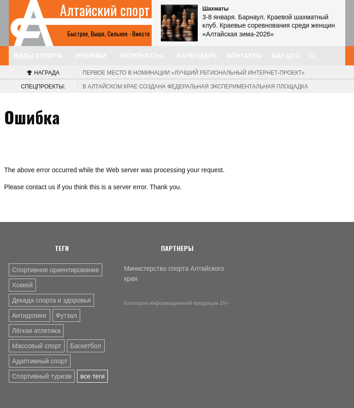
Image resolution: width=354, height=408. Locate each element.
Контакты (244, 55)
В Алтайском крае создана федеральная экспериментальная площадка (195, 86)
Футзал (66, 315)
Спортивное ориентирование (55, 270)
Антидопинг (29, 315)
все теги (92, 376)
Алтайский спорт (105, 10)
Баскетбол (85, 346)
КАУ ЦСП (286, 55)
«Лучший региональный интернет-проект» (194, 73)
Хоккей (22, 285)
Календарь (197, 55)
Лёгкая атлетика (36, 330)
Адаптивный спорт (39, 361)
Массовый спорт (36, 346)
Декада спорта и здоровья (51, 300)
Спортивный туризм (41, 376)
